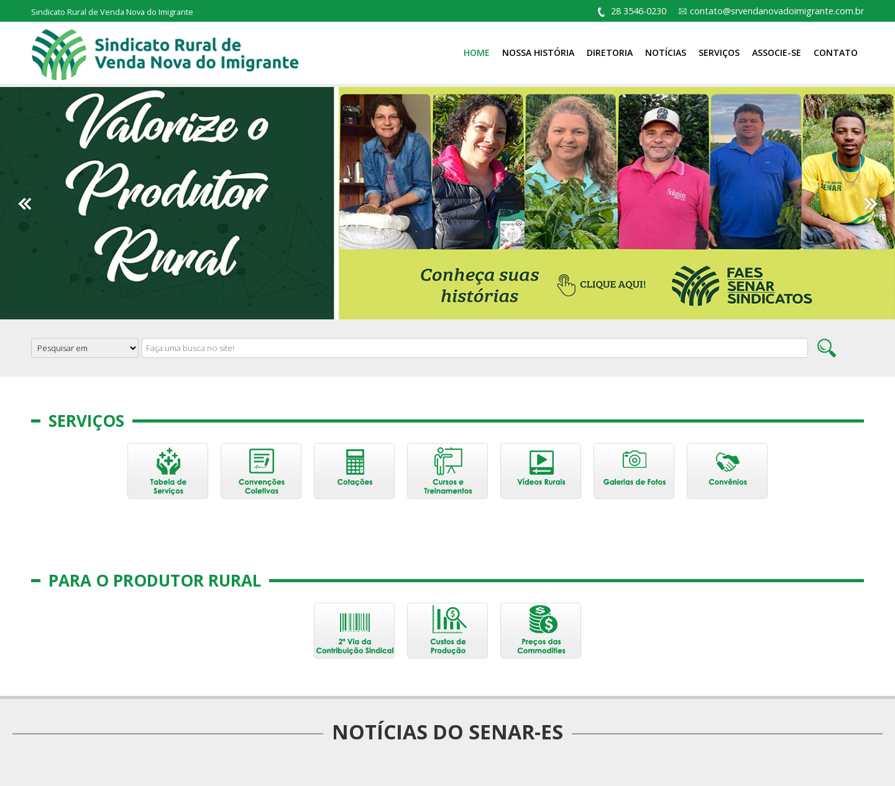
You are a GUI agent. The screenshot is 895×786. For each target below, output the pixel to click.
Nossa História (538, 52)
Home (477, 52)
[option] (447, 203)
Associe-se (776, 52)
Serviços (719, 52)
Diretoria (610, 52)
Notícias (665, 52)
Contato (836, 52)
